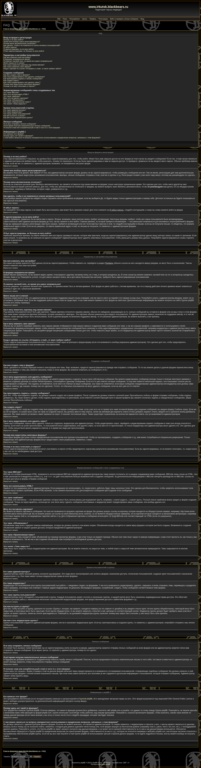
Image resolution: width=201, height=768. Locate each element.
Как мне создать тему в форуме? (16, 75)
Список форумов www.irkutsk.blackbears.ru (21, 29)
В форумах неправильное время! (16, 59)
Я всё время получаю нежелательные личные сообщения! (26, 126)
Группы (84, 19)
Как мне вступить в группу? (14, 116)
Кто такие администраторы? (14, 110)
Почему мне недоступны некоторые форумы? (21, 84)
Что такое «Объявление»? (14, 100)
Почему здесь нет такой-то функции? (18, 136)
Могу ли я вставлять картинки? (15, 98)
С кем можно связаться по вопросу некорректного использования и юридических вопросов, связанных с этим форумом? (51, 138)
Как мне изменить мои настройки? (17, 57)
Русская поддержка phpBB (100, 764)
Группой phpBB (85, 699)
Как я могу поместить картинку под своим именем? (23, 65)
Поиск (65, 19)
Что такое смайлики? (11, 96)
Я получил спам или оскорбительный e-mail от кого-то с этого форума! (31, 128)
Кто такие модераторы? (12, 112)
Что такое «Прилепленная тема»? (17, 102)
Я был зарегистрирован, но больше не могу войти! (23, 51)
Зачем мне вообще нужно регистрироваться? (21, 42)
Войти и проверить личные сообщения (124, 19)
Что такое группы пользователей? (17, 114)
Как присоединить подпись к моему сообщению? (23, 79)
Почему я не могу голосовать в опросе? (19, 86)
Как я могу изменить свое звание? (17, 67)
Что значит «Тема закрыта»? (15, 104)
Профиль (93, 19)
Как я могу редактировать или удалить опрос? (22, 82)
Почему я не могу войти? (13, 40)
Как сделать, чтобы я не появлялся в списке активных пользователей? (31, 45)
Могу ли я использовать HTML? (16, 94)
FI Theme (107, 763)
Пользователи (74, 19)
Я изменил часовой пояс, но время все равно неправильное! (27, 61)
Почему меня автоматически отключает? (19, 43)
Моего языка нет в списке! (13, 63)
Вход (142, 19)
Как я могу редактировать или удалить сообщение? (24, 77)
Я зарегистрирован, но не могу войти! (18, 49)
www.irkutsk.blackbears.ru (108, 6)
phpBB (83, 763)
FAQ (58, 19)
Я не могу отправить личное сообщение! (19, 124)
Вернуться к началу (10, 166)
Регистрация (103, 19)
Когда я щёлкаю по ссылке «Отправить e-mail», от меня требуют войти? (32, 69)
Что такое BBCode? (11, 92)
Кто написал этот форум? (13, 134)
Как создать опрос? (11, 80)
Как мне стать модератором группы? (18, 117)
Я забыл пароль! (10, 47)
